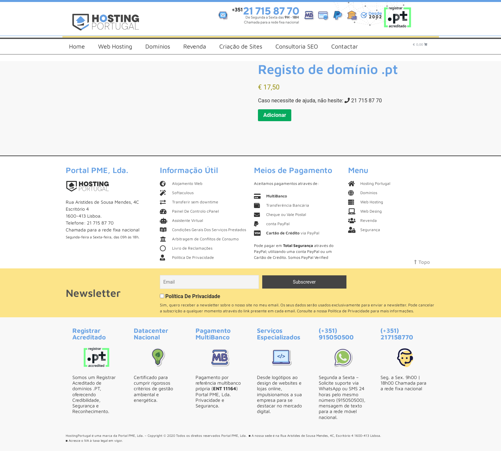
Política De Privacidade (192, 296)
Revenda (194, 46)
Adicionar (274, 115)
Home (77, 46)
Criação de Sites (240, 46)
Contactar (344, 46)
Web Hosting (115, 46)
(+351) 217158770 (396, 333)
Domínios (157, 46)
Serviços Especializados (278, 333)
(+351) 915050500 (336, 333)
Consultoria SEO (296, 46)
